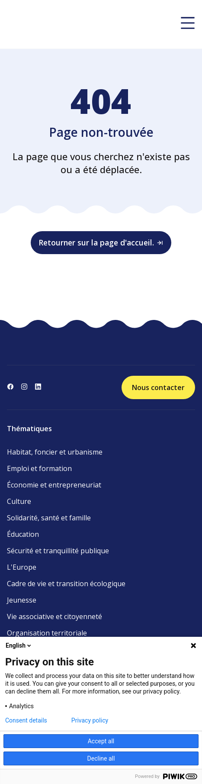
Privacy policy (89, 720)
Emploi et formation (39, 468)
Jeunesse (21, 600)
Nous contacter (158, 387)
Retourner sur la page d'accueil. (101, 242)
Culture (19, 501)
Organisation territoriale (47, 633)
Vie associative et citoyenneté (54, 616)
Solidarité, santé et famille (49, 518)
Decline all (101, 758)
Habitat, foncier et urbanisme (55, 452)
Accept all (101, 741)
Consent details (26, 720)
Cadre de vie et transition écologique (66, 583)
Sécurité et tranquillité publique (58, 550)
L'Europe (21, 567)
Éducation (23, 534)
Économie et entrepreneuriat (54, 485)
